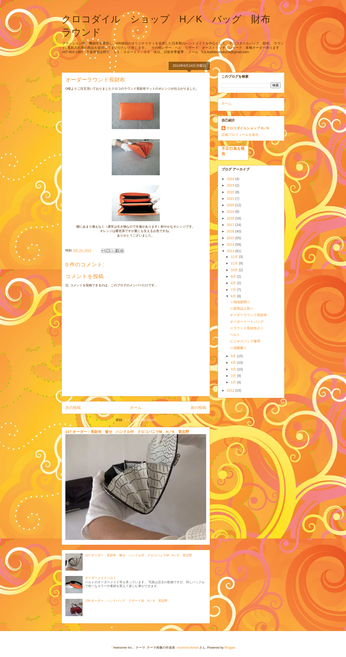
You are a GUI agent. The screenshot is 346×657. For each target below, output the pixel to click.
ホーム (136, 408)
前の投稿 (198, 408)
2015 (231, 238)
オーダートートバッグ (247, 322)
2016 (231, 231)
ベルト (235, 335)
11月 (235, 263)
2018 (231, 218)
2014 (231, 244)
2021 (231, 198)
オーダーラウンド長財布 (248, 315)
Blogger (229, 647)
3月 (234, 369)
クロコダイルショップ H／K (247, 128)
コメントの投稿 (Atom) (140, 420)
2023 (231, 185)
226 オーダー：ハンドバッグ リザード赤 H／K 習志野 (126, 600)
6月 (234, 296)
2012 (231, 390)
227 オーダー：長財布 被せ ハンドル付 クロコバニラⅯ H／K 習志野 (127, 432)
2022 (231, 192)
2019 (231, 211)
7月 (234, 290)
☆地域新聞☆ (240, 302)
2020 (231, 205)
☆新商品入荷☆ (241, 308)
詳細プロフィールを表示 (240, 135)
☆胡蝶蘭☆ (238, 348)
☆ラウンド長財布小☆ (247, 328)
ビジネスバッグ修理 (245, 341)
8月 (234, 283)
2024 (231, 179)
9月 (234, 276)
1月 (234, 382)
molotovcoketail (187, 647)
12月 (235, 257)
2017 (231, 225)
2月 (234, 376)
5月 (234, 356)
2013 (231, 251)
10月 (235, 270)
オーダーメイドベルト (100, 578)
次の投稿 (73, 408)
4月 (234, 362)
